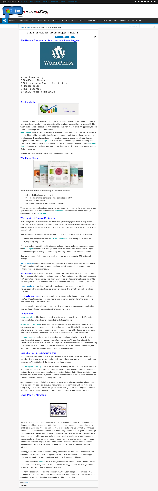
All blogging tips (25, 21)
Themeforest (59, 211)
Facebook (138, 2)
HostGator (54, 239)
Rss (145, 2)
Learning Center (45, 141)
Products (124, 21)
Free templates (57, 21)
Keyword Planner (27, 337)
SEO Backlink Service (109, 21)
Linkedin (148, 2)
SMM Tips (81, 21)
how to (27, 482)
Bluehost (63, 239)
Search (154, 27)
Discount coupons (35, 1)
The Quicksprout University (30, 366)
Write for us (23, 1)
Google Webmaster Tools (30, 324)
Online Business (93, 21)
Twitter (135, 2)
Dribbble (151, 2)
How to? (12, 21)
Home (5, 21)
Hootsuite (41, 462)
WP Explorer (41, 213)
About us (46, 1)
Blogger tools (42, 21)
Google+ (142, 2)
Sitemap (62, 1)
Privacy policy (72, 1)
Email (73, 37)
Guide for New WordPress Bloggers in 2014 (52, 32)
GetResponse (25, 132)
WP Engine (28, 249)
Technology (70, 21)
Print (66, 37)
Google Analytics (26, 317)
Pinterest (154, 2)
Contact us (54, 1)
